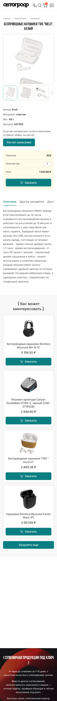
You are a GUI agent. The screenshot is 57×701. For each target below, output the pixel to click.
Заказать (28, 182)
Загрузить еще (28, 544)
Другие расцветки (31, 201)
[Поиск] (39, 5)
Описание (9, 201)
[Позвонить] (35, 5)
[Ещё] (52, 93)
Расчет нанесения (19, 142)
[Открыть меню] (51, 5)
